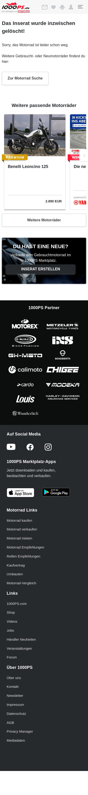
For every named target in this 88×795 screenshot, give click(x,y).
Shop (11, 612)
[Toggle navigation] (80, 6)
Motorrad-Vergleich (21, 583)
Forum (12, 657)
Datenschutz (16, 714)
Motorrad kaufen (19, 520)
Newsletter (15, 696)
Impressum (15, 705)
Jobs (10, 630)
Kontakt (13, 686)
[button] (70, 7)
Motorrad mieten (19, 538)
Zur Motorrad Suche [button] (25, 78)
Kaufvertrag (16, 565)
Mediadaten (16, 740)
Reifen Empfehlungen (23, 556)
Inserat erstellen (40, 269)
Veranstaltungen (19, 648)
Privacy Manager (20, 731)
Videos (12, 621)
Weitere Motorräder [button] (44, 220)
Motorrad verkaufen (22, 529)
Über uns (14, 678)
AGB (10, 723)
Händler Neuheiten (21, 639)
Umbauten (15, 574)
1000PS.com (17, 604)
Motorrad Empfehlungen (25, 547)
